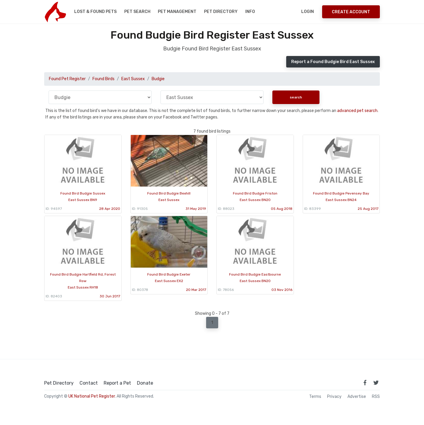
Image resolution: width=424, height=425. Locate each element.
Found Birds (103, 78)
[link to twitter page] (376, 382)
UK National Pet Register (91, 396)
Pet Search (137, 11)
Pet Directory (221, 11)
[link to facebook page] (365, 382)
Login (307, 11)
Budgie (158, 78)
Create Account (351, 11)
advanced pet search (357, 110)
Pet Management (177, 11)
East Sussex (133, 78)
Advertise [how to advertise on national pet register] (356, 396)
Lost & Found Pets (95, 11)
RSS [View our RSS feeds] (376, 396)
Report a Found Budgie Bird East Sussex (333, 61)
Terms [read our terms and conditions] (315, 396)
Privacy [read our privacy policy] (334, 396)
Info (250, 11)
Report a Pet (117, 383)
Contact (89, 383)
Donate (145, 383)
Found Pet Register (67, 78)
